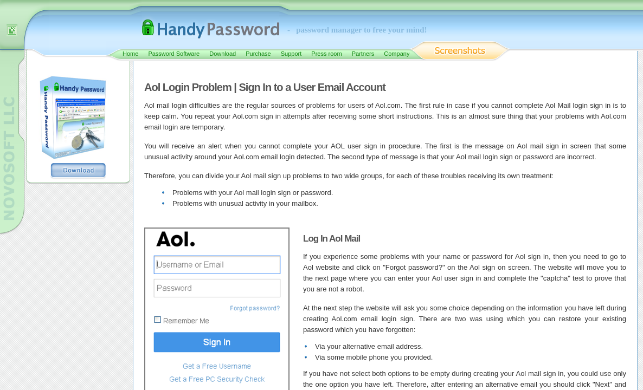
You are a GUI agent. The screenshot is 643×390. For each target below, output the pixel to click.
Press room (326, 53)
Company (396, 53)
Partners (363, 53)
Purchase (258, 53)
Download (222, 53)
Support (291, 53)
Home (130, 53)
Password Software (174, 53)
